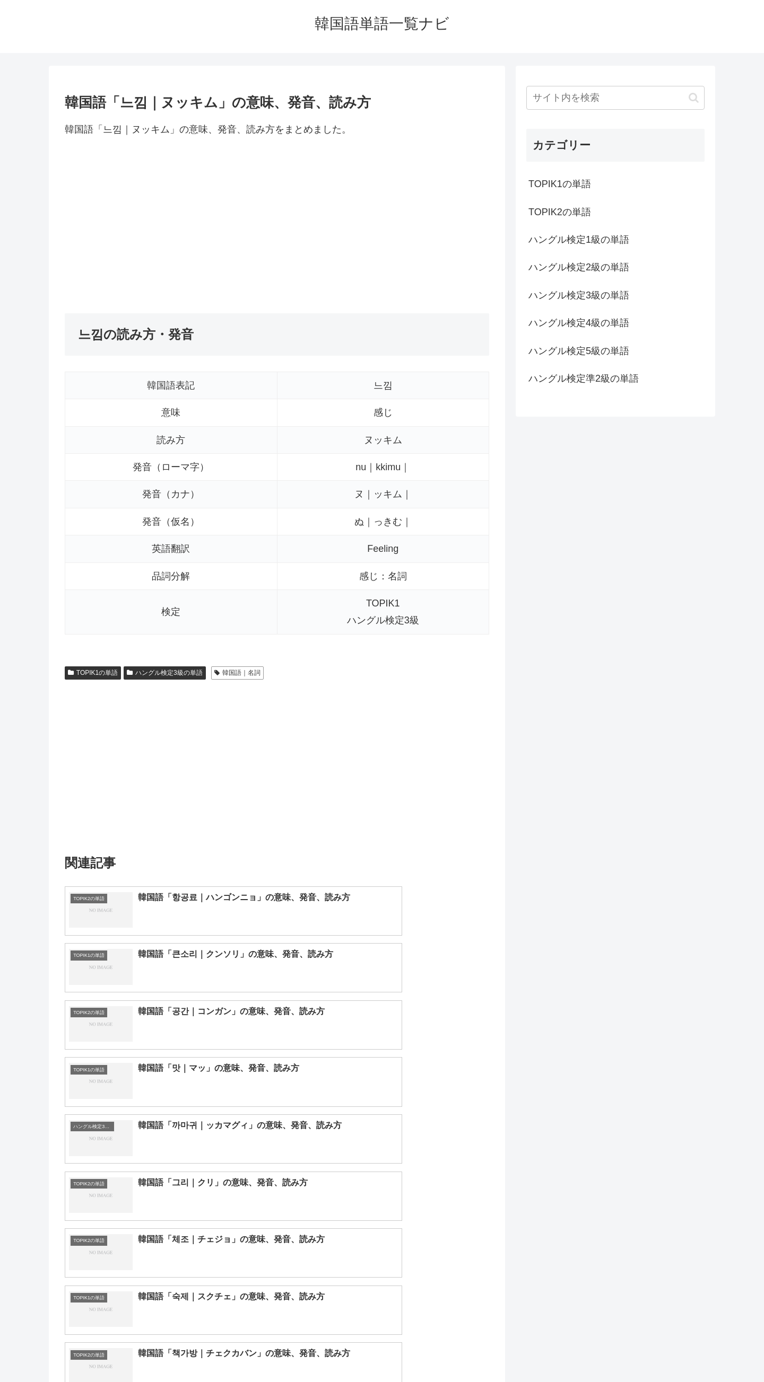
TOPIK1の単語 (93, 672)
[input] (615, 98)
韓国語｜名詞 (237, 672)
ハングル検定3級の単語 (164, 672)
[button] (693, 98)
